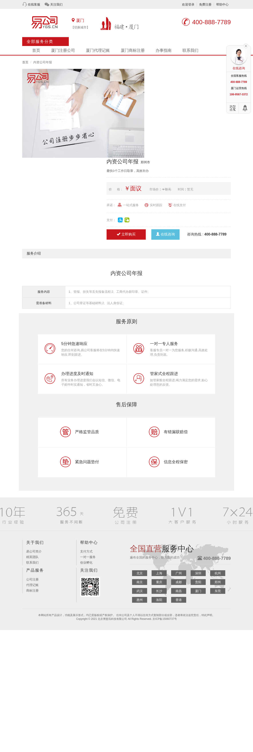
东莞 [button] (218, 591)
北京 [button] (139, 573)
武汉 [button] (139, 591)
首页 (36, 50)
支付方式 (86, 551)
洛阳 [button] (159, 600)
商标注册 (32, 590)
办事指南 (164, 50)
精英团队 (32, 557)
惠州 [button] (139, 600)
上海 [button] (159, 573)
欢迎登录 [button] (188, 4)
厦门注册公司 (63, 50)
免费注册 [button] (205, 4)
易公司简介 (34, 551)
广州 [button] (179, 573)
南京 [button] (139, 582)
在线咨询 (165, 234)
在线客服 (34, 4)
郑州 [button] (218, 582)
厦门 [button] (198, 591)
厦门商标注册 (133, 50)
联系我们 (190, 50)
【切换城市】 (80, 27)
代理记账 (32, 585)
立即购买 (126, 234)
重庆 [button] (159, 582)
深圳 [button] (198, 573)
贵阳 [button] (198, 582)
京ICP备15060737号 (164, 618)
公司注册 (32, 579)
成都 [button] (179, 582)
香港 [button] (179, 600)
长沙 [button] (159, 591)
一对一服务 (88, 557)
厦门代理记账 (98, 50)
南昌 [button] (179, 591)
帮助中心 (222, 4)
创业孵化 (86, 562)
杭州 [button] (218, 573)
